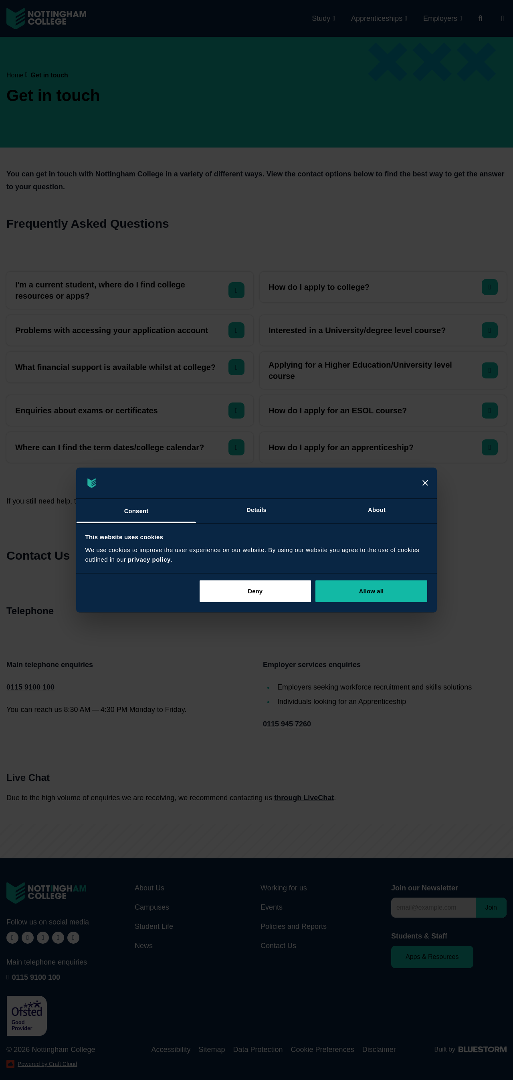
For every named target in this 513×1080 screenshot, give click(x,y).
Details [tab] (256, 509)
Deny (255, 591)
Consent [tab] (136, 510)
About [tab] (377, 509)
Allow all (371, 591)
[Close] (425, 483)
